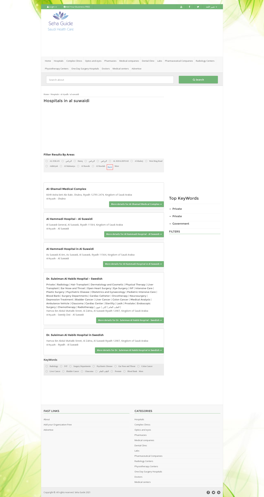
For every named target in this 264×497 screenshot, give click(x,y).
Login (52, 6)
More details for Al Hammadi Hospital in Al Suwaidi (133, 263)
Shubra (61, 198)
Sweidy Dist (64, 314)
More (117, 166)
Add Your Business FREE (77, 6)
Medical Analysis (140, 299)
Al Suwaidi (63, 228)
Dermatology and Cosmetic (107, 284)
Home (48, 60)
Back (110, 167)
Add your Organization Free (58, 424)
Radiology (63, 284)
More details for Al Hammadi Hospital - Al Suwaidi (134, 233)
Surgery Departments (75, 295)
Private (50, 284)
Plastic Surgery (55, 291)
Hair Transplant (80, 284)
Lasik (120, 302)
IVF (131, 287)
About (47, 418)
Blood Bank (53, 295)
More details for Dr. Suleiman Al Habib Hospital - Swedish (130, 319)
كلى (105, 306)
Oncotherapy (120, 295)
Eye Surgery (120, 287)
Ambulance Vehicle (57, 302)
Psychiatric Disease (77, 291)
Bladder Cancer (84, 299)
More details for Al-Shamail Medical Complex (136, 203)
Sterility (110, 302)
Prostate (130, 302)
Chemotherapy (67, 306)
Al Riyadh (51, 198)
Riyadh (61, 344)
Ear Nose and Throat (73, 287)
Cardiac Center (94, 302)
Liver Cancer (102, 299)
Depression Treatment (59, 299)
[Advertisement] (150, 32)
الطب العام (114, 306)
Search (198, 79)
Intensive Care (144, 287)
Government (180, 223)
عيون (98, 306)
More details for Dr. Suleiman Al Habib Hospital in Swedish (129, 349)
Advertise (136, 68)
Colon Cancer (120, 299)
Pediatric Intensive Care (141, 291)
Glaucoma (77, 302)
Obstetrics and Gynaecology (108, 291)
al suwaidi (74, 94)
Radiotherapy (86, 306)
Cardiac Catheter (100, 295)
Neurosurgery (138, 295)
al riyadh (64, 94)
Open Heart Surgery (99, 287)
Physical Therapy (135, 284)
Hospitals (55, 94)
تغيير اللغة (211, 6)
